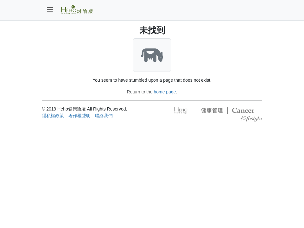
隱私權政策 (53, 115)
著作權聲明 (79, 115)
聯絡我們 (104, 115)
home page (165, 91)
